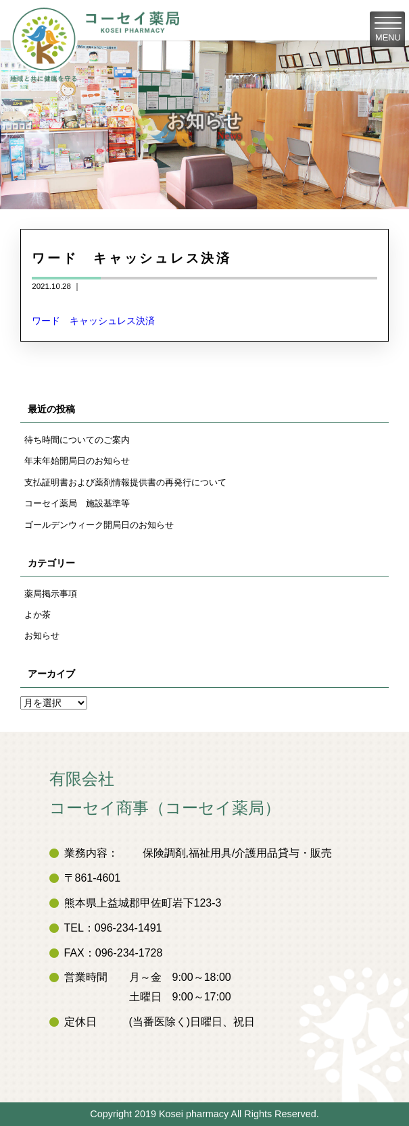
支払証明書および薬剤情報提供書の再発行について (125, 482)
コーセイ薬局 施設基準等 (77, 503)
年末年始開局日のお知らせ (77, 461)
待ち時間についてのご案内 (77, 440)
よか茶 (37, 615)
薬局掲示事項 (50, 594)
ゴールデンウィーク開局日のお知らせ (99, 525)
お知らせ (41, 636)
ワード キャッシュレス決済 (93, 320)
